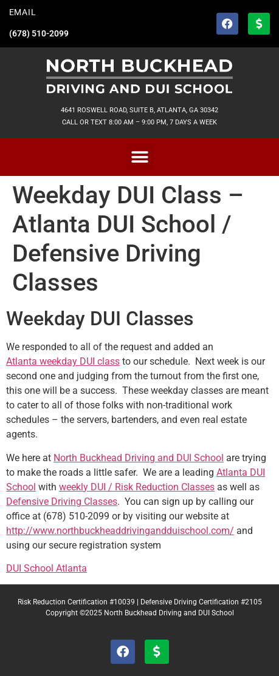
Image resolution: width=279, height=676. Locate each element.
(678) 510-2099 (39, 34)
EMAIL (22, 12)
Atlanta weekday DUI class (63, 361)
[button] (139, 157)
